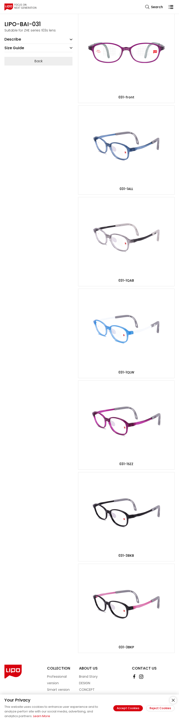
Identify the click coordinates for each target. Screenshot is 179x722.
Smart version (58, 689)
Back (38, 61)
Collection (58, 668)
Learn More (41, 716)
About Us (88, 668)
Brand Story (88, 676)
